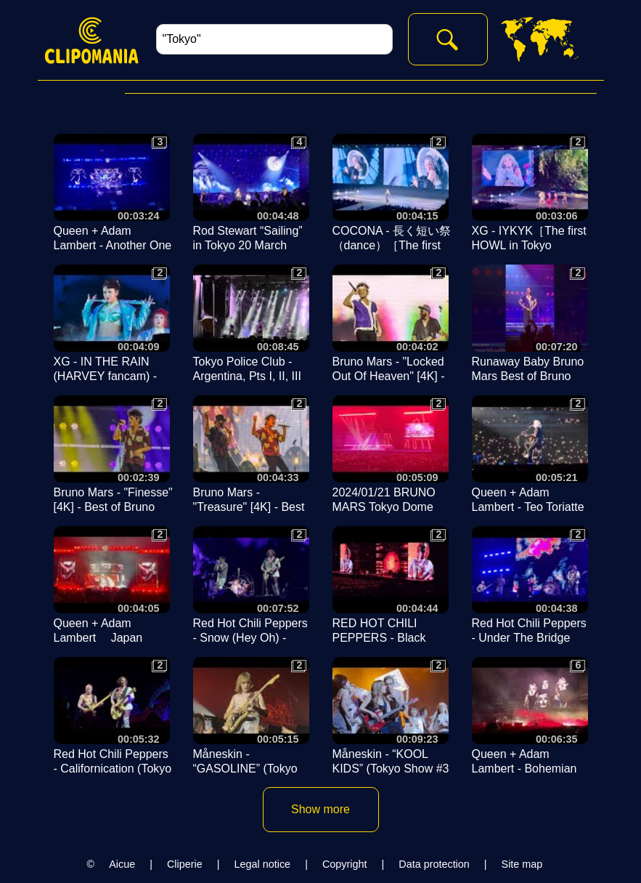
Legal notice (262, 864)
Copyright (344, 864)
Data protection (434, 864)
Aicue (122, 864)
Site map (522, 864)
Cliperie (185, 864)
